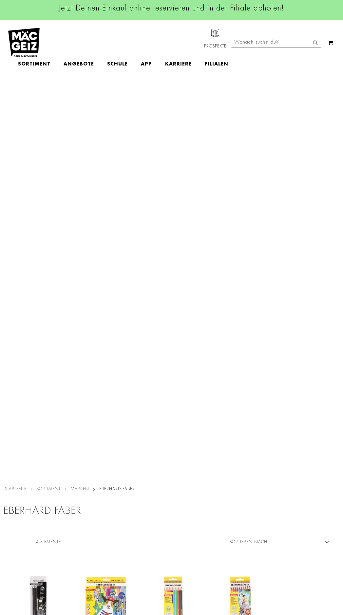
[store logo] (24, 42)
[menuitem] (72, 42)
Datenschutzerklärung (316, 499)
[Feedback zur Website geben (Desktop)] (241, 568)
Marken (80, 93)
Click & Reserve (16, 483)
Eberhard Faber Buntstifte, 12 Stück (173, 251)
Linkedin (148, 462)
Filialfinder (11, 432)
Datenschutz (68, 432)
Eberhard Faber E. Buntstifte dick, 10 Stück (240, 251)
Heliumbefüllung (18, 520)
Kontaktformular (235, 492)
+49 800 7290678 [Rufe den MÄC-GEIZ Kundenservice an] (232, 453)
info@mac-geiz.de (236, 481)
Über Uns (10, 450)
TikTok (146, 477)
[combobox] (276, 70)
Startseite (16, 93)
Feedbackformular (237, 504)
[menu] (161, 42)
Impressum (66, 450)
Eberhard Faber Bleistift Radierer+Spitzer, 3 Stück (38, 255)
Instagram (150, 448)
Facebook (149, 433)
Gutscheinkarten (17, 538)
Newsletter (12, 492)
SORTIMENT (49, 93)
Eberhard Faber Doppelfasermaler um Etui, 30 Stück (106, 251)
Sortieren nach (248, 146)
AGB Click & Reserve (78, 441)
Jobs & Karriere (16, 441)
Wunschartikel (15, 529)
